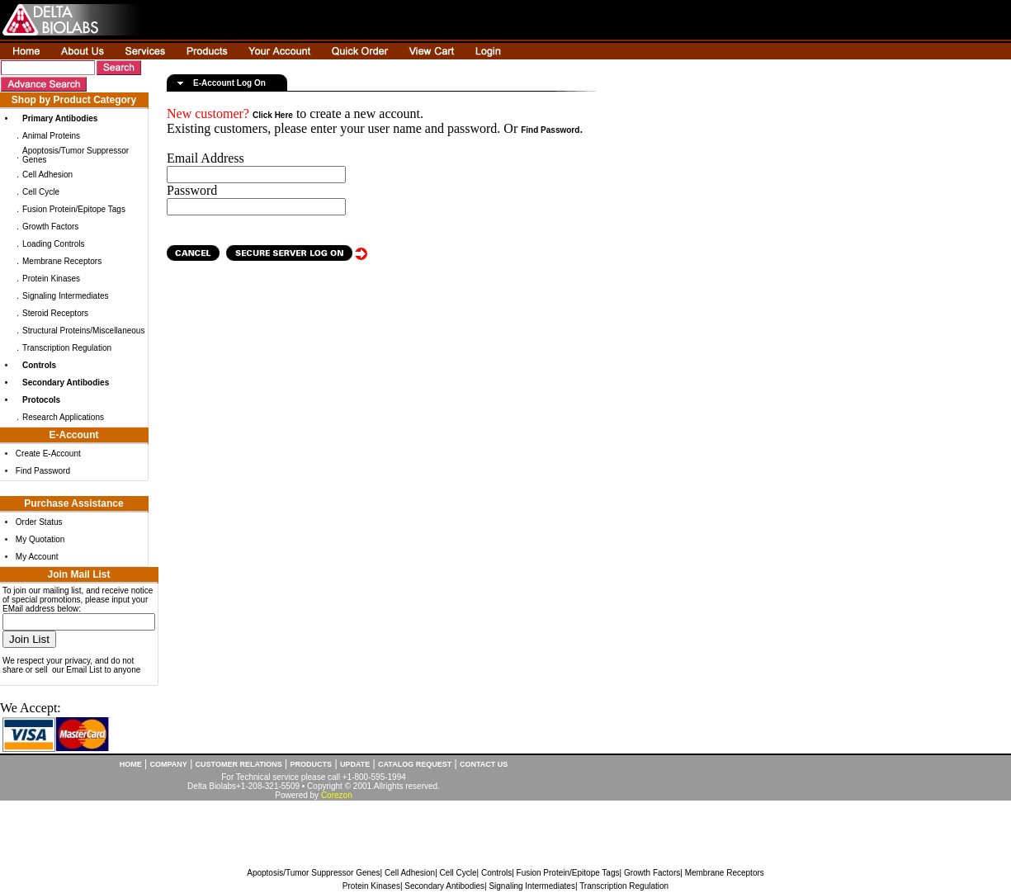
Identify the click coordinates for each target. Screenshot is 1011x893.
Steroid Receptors (55, 313)
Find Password (43, 470)
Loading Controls (53, 243)
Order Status (39, 522)
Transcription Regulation (66, 347)
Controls (496, 872)
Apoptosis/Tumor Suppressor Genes (313, 872)
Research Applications (63, 417)
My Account (37, 556)
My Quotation (40, 539)
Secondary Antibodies (444, 886)
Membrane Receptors (62, 261)
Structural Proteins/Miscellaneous (83, 330)
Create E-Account (48, 453)
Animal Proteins (51, 135)
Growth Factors (50, 226)
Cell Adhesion (47, 174)
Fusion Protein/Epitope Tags (73, 209)
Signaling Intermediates (65, 295)
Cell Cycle (40, 191)
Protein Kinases (51, 278)
